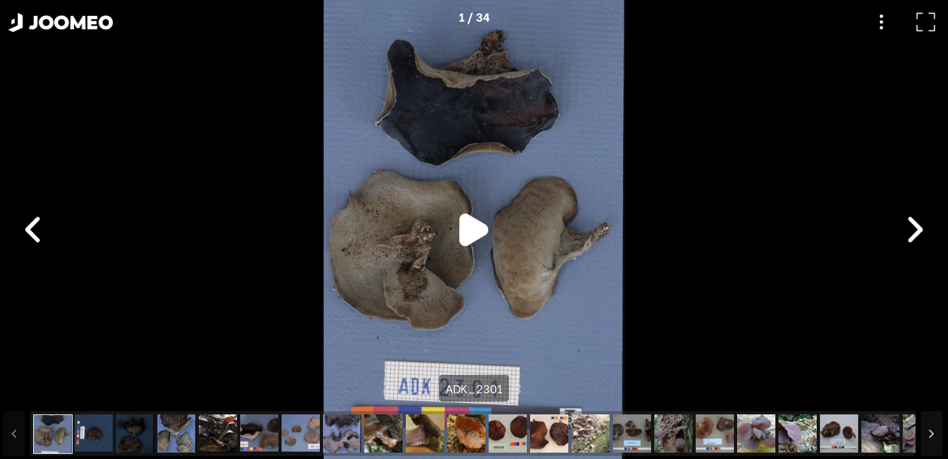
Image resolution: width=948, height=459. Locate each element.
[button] (33, 393)
